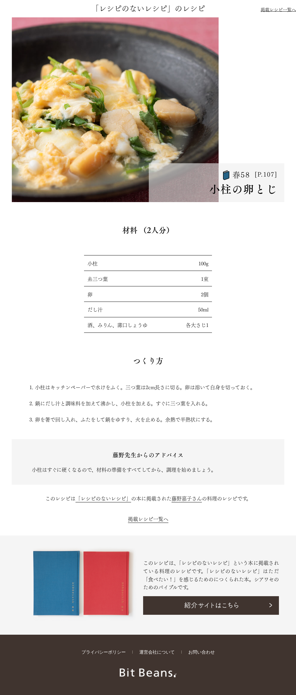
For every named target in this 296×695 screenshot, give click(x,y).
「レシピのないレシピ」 (103, 498)
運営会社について (157, 652)
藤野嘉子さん (187, 498)
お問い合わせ (201, 652)
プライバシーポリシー (104, 652)
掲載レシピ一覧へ (278, 9)
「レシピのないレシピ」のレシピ (148, 8)
